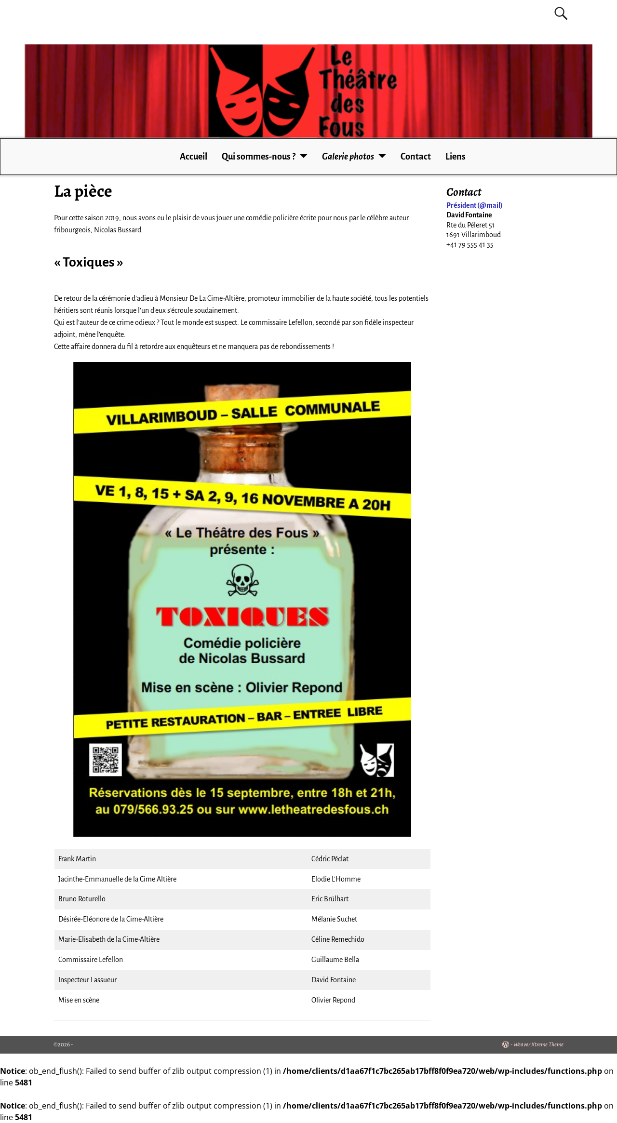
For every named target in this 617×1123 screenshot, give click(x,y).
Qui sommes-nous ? (258, 156)
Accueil (193, 156)
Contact (416, 156)
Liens (455, 156)
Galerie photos (348, 156)
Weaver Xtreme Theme (538, 1045)
